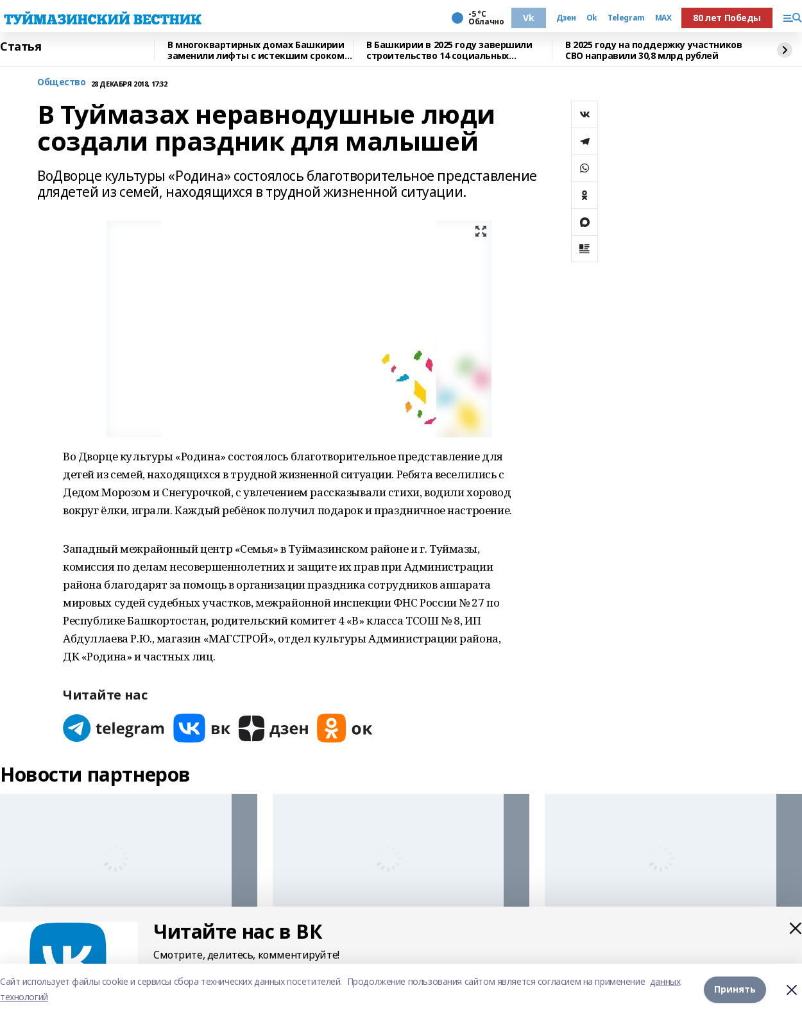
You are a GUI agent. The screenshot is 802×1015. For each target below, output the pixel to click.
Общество (61, 82)
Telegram (626, 18)
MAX (663, 18)
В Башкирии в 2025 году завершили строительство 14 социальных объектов (449, 50)
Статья (20, 47)
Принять (735, 989)
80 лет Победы (727, 18)
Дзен (566, 18)
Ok (591, 18)
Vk (528, 18)
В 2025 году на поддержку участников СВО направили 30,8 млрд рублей (653, 50)
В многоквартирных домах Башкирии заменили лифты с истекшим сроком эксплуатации (256, 50)
